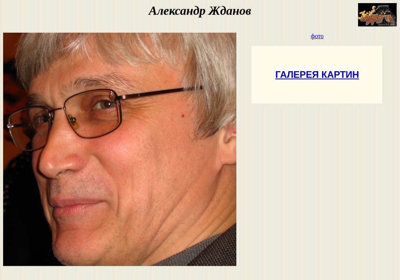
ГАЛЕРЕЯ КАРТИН (317, 74)
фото (317, 36)
